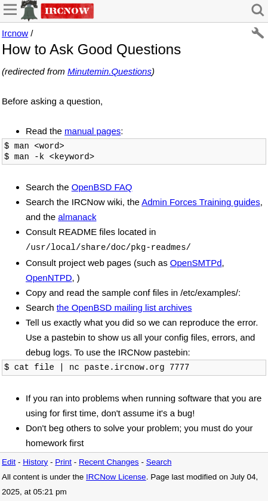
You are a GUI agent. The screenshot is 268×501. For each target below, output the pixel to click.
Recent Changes (109, 461)
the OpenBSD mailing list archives (124, 307)
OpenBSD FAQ (102, 187)
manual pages (92, 131)
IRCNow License (116, 476)
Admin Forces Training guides (200, 202)
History (35, 461)
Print (63, 461)
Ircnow (15, 33)
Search (159, 461)
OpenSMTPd (196, 263)
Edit (9, 461)
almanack (77, 217)
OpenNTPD (49, 278)
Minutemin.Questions (109, 71)
